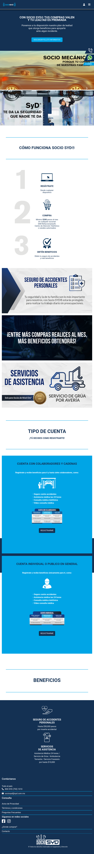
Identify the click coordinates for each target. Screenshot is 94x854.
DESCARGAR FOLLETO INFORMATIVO (47, 40)
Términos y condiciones (12, 808)
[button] (7, 88)
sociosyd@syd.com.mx (14, 793)
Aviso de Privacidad (10, 804)
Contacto (6, 831)
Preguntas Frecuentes (11, 812)
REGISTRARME (47, 530)
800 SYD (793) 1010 (13, 789)
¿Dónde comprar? (9, 827)
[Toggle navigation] (84, 4)
